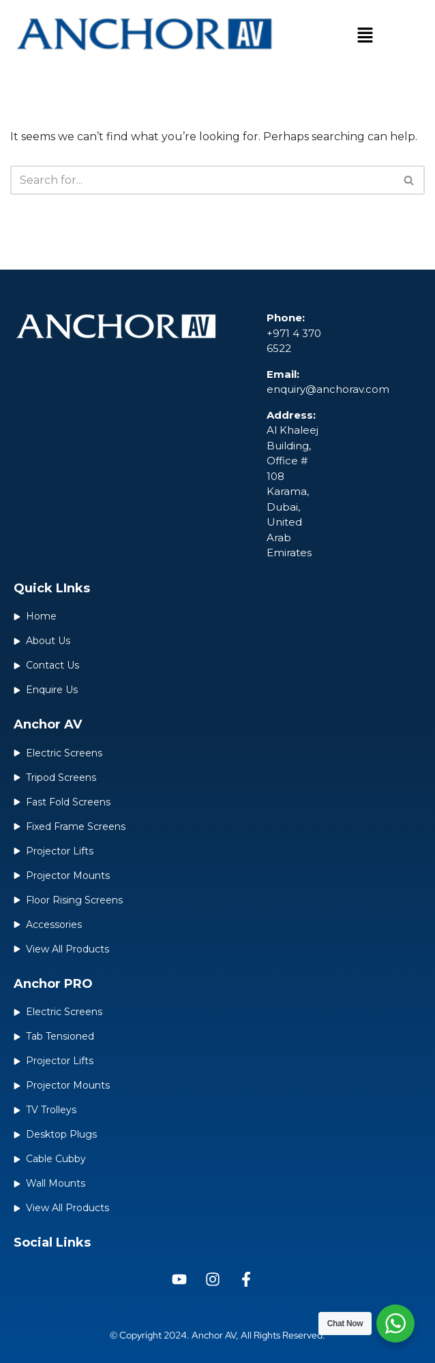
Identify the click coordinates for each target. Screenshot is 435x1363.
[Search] (202, 180)
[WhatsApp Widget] (395, 1323)
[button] (364, 37)
